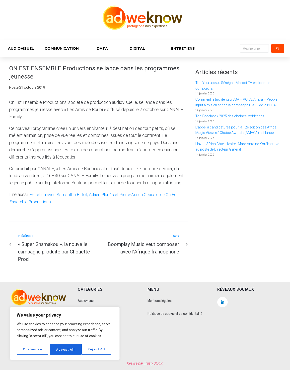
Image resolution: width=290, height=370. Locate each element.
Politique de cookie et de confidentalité (174, 314)
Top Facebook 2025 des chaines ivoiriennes (229, 116)
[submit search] (277, 48)
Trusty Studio (153, 363)
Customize (33, 349)
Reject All (65, 349)
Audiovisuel (86, 301)
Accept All (97, 349)
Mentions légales (159, 301)
